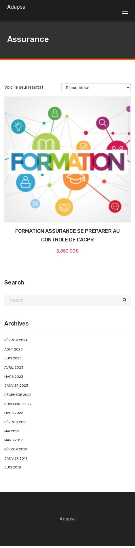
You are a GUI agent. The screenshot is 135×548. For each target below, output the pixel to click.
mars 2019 (13, 440)
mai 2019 (11, 431)
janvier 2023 (16, 386)
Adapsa (16, 7)
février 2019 (15, 449)
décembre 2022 (17, 395)
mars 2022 (13, 413)
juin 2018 (12, 467)
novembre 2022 (18, 404)
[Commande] (96, 87)
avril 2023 (13, 367)
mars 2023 (13, 377)
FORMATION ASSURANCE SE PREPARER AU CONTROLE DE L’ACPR (67, 235)
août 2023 (13, 349)
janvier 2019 (16, 458)
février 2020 (16, 422)
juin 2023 (13, 358)
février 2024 (16, 340)
